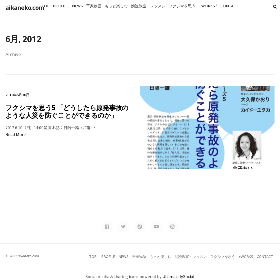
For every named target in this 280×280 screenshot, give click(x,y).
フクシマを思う (182, 5)
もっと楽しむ (116, 5)
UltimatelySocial (178, 276)
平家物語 (93, 5)
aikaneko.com (23, 6)
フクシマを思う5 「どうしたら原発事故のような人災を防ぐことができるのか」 (67, 111)
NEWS (77, 5)
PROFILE (61, 5)
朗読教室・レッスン (148, 5)
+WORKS (207, 5)
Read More (15, 134)
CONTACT (229, 5)
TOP (45, 5)
